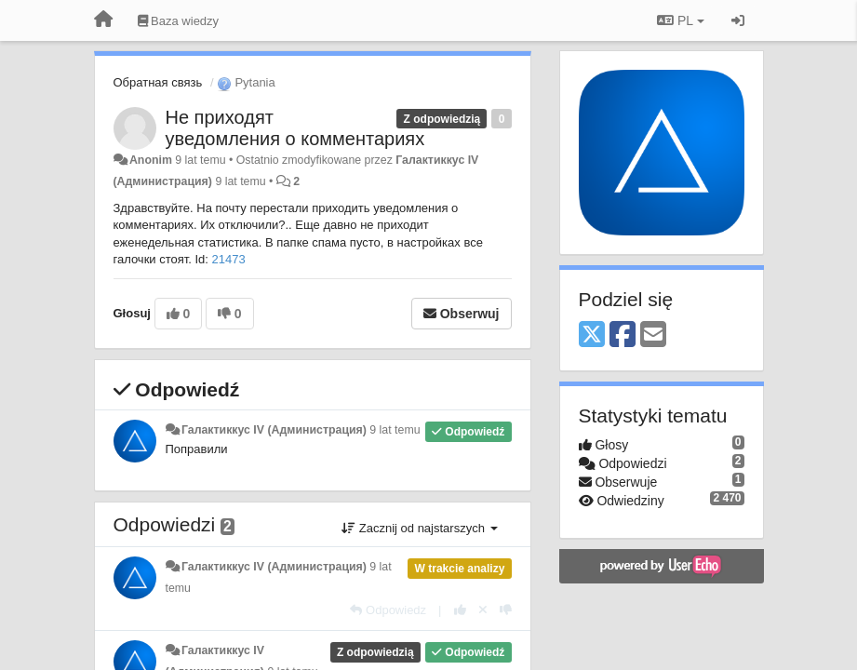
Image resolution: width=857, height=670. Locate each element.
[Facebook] (622, 335)
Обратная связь (158, 82)
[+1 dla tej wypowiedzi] (460, 610)
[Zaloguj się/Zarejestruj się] (738, 20)
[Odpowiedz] (388, 610)
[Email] (653, 335)
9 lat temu (394, 429)
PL (680, 20)
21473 (229, 259)
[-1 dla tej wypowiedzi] (506, 610)
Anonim (150, 160)
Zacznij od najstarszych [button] (419, 528)
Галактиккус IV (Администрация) (274, 429)
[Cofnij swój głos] (483, 610)
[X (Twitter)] (592, 335)
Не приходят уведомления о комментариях (295, 128)
